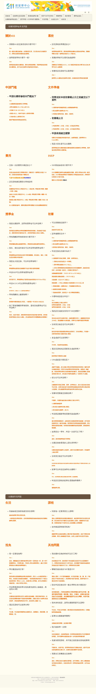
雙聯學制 (59, 16)
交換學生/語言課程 (19, 16)
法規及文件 (55, 19)
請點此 (65, 180)
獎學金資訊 (77, 16)
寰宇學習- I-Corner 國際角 (29, 19)
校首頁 (63, 19)
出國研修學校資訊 (11, 19)
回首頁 (7, 16)
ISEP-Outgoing (47, 16)
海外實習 (68, 16)
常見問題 (45, 19)
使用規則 (57, 683)
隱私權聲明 (62, 683)
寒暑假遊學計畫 (33, 16)
